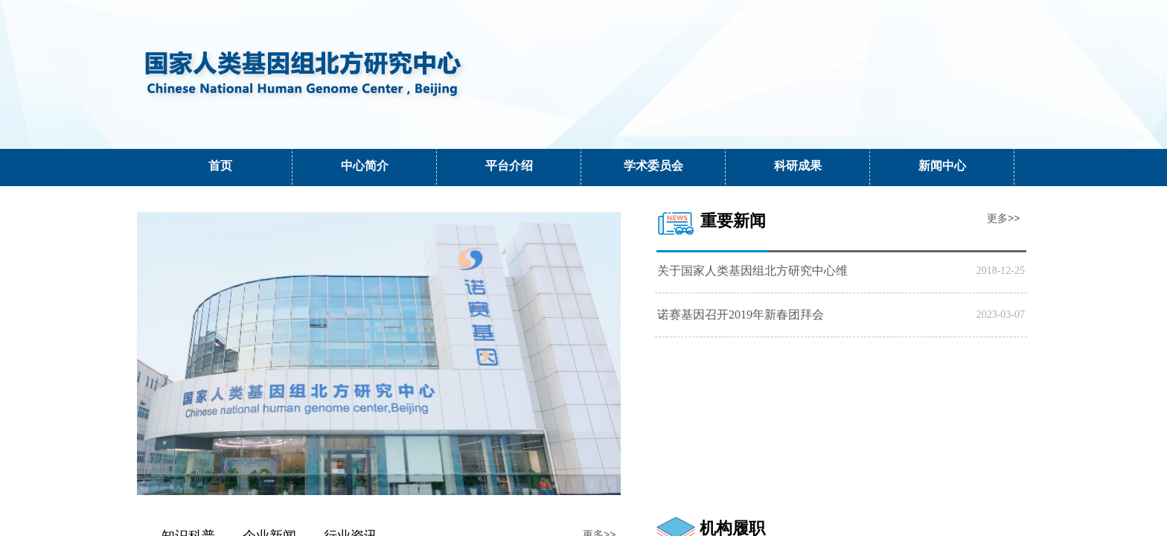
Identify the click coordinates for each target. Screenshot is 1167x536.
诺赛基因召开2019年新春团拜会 (740, 314)
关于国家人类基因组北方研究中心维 (752, 270)
